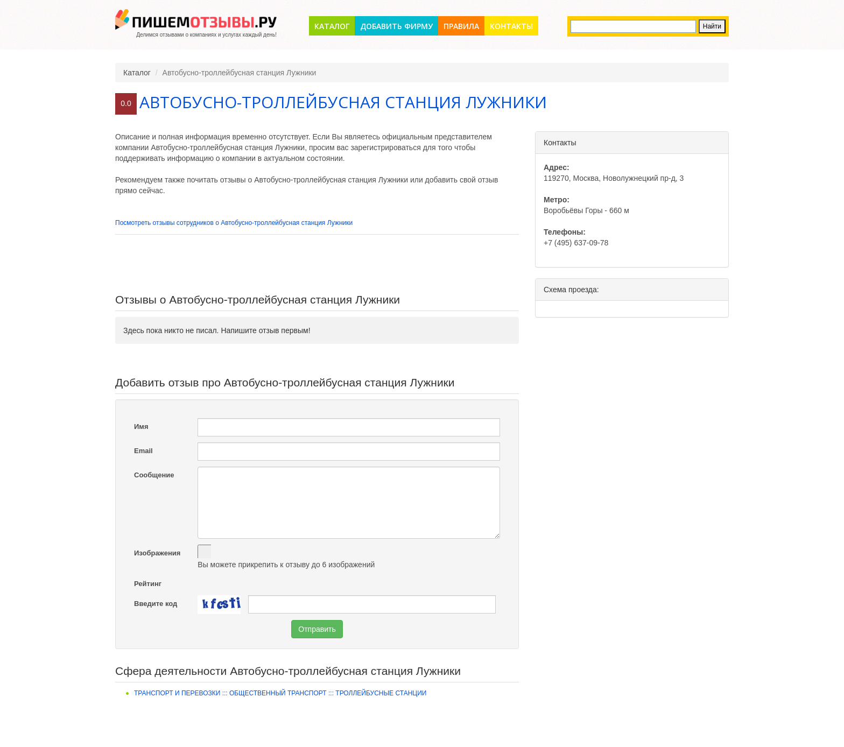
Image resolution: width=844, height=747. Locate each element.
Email (143, 451)
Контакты (511, 26)
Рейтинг (147, 584)
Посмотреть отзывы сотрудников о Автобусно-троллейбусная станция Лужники (234, 223)
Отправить (316, 629)
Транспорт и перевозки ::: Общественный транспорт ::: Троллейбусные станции (280, 693)
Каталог (331, 26)
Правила (461, 26)
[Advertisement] (317, 264)
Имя (141, 426)
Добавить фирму (396, 26)
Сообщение (154, 475)
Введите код (155, 604)
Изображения (157, 553)
